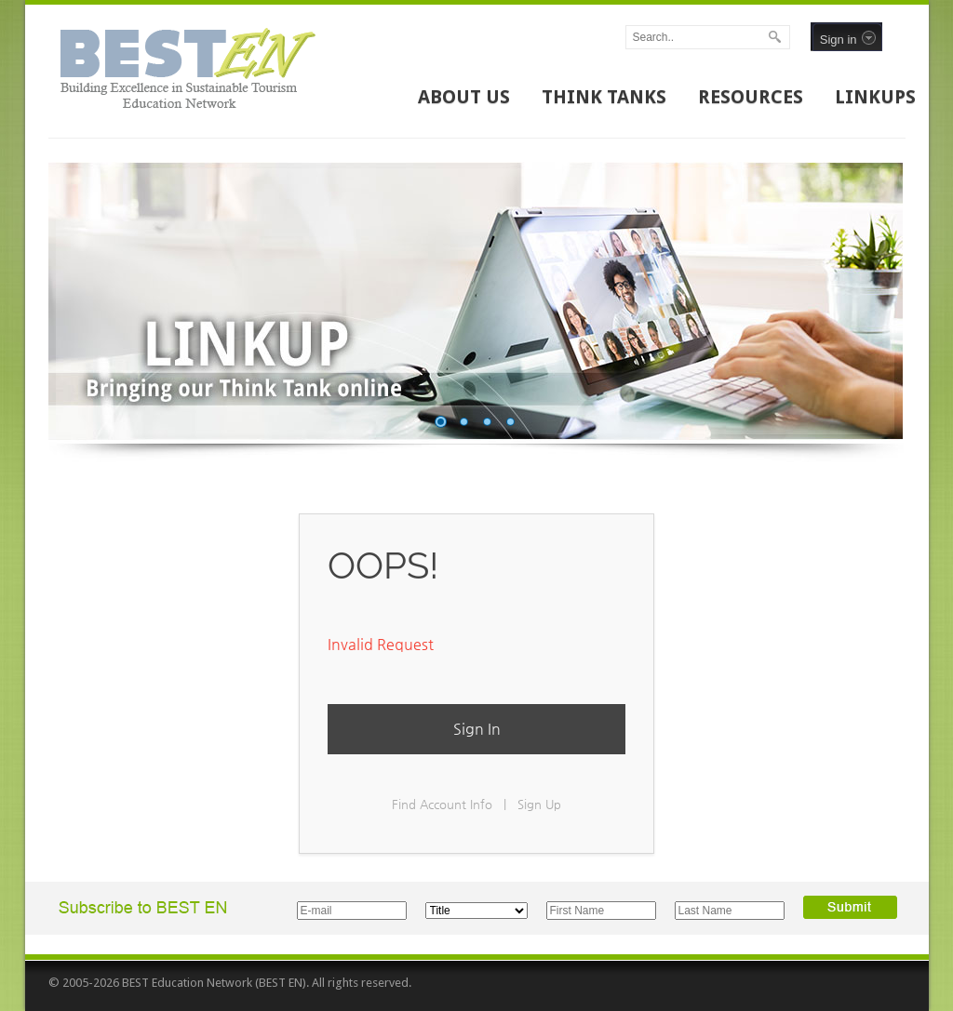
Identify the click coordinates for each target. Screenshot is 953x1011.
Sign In (477, 729)
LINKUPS (875, 97)
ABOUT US (464, 97)
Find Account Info (442, 804)
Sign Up (539, 804)
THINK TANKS (604, 97)
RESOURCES (750, 97)
